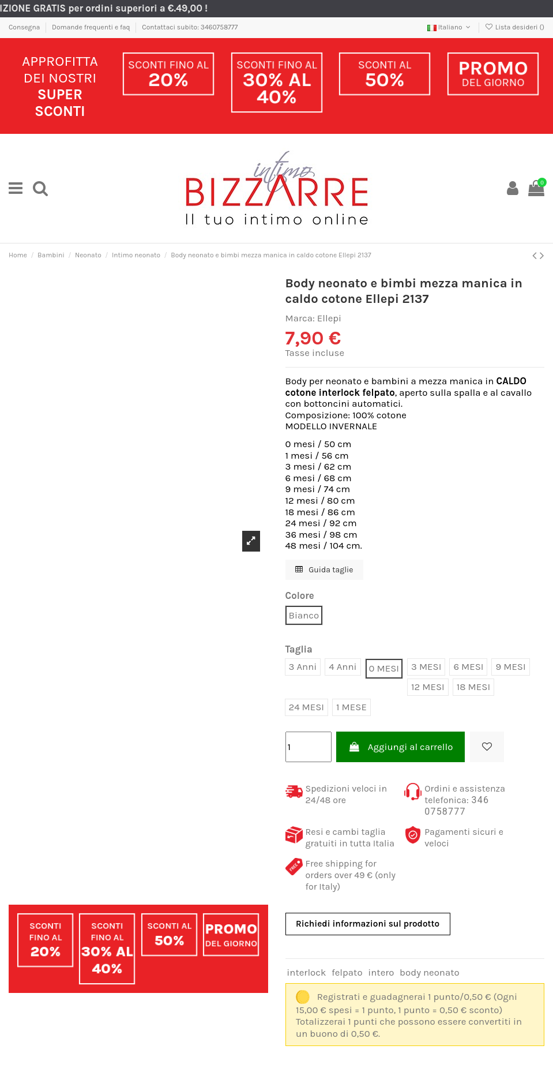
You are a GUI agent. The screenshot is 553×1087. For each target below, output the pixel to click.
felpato (347, 972)
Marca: (300, 318)
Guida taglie (324, 570)
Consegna (25, 27)
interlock (306, 972)
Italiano (450, 27)
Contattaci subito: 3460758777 (190, 27)
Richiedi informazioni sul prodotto (367, 924)
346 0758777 (456, 805)
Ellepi (329, 318)
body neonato (430, 972)
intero (381, 972)
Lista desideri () (514, 27)
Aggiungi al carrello (400, 746)
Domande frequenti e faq (92, 27)
